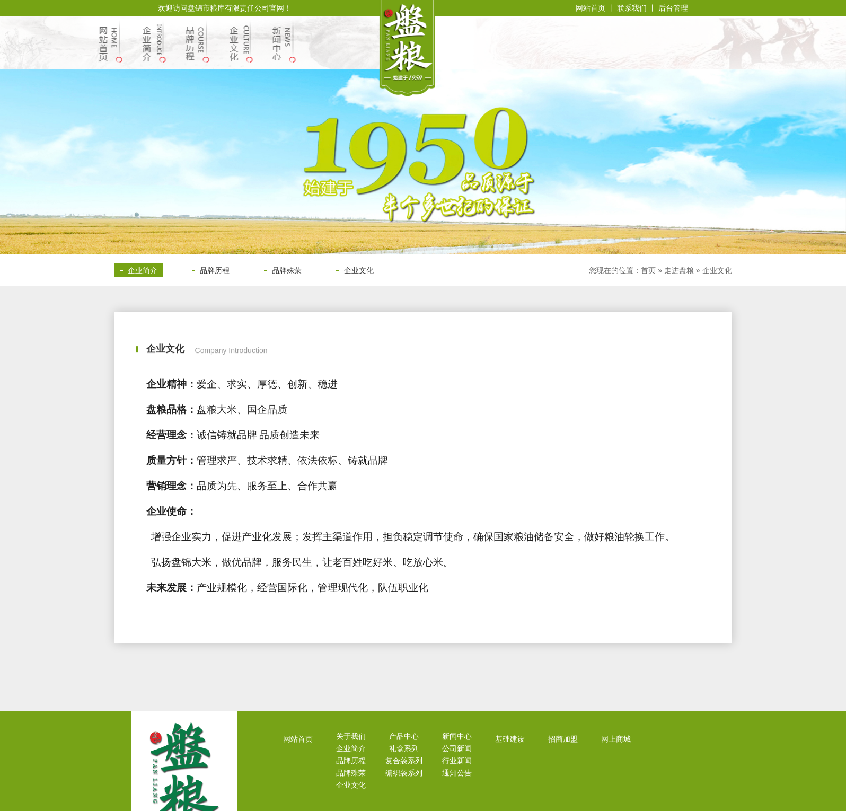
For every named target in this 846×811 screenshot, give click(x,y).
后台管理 (673, 8)
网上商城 (616, 739)
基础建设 (510, 739)
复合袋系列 (403, 760)
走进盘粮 (679, 270)
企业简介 (142, 270)
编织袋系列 (403, 773)
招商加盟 (563, 739)
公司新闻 (457, 748)
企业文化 (359, 270)
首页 (648, 270)
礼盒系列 (404, 748)
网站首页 (590, 8)
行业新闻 (457, 760)
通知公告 (457, 773)
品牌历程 (215, 270)
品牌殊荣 (287, 270)
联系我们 (633, 8)
